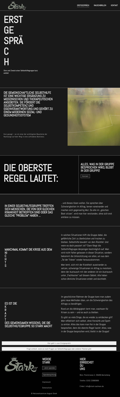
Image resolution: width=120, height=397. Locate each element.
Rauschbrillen (100, 5)
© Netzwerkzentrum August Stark (44, 393)
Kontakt (114, 5)
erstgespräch (83, 5)
